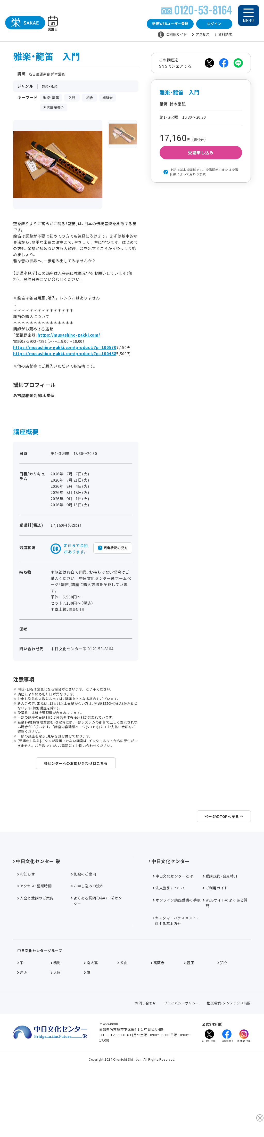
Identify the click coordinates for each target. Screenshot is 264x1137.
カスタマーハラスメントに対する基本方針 (176, 977)
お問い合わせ (145, 1060)
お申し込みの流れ (87, 943)
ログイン (214, 24)
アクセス (200, 35)
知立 (222, 1019)
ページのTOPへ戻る (224, 873)
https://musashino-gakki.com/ (69, 337)
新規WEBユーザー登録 (170, 24)
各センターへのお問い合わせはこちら (76, 765)
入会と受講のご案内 (35, 954)
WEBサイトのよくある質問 (225, 959)
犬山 (122, 1019)
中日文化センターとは (173, 933)
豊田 (189, 1019)
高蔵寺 (158, 1019)
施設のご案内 (83, 930)
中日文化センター (169, 918)
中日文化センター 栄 (36, 918)
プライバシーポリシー (181, 1060)
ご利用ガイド (172, 36)
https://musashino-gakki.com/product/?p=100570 (64, 349)
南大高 (91, 1019)
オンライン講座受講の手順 (177, 957)
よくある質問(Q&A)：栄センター (96, 957)
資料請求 (223, 35)
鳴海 (56, 1019)
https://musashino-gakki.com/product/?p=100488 (64, 356)
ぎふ (22, 1029)
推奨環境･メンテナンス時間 (229, 1060)
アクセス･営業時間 (34, 943)
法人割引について (169, 945)
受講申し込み (201, 155)
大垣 (56, 1029)
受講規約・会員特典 (220, 933)
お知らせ (26, 930)
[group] (123, 136)
